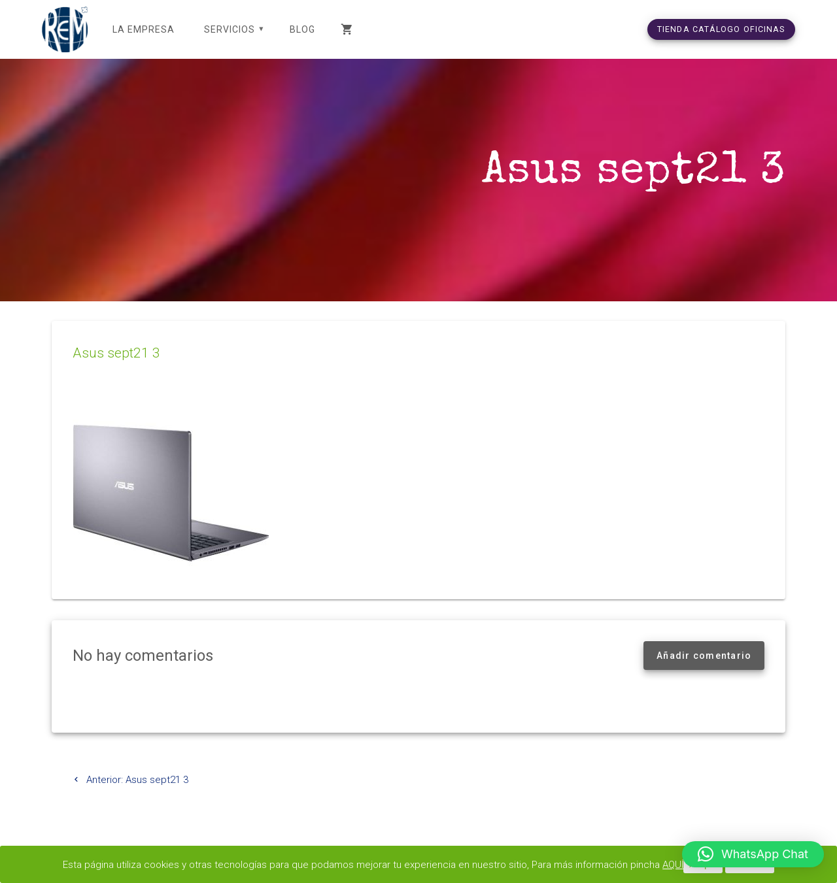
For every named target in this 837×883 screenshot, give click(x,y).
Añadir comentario (704, 655)
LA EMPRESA (143, 29)
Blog (302, 29)
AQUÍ (672, 865)
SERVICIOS (229, 29)
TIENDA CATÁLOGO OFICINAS (721, 29)
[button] (753, 854)
